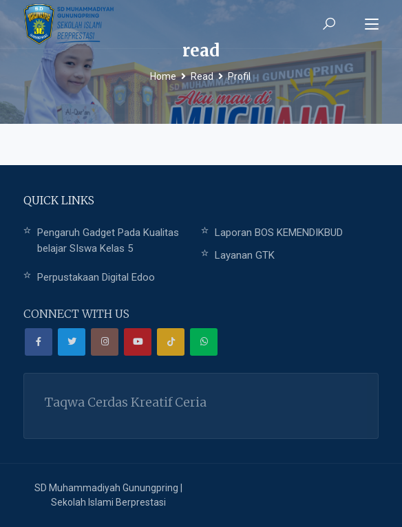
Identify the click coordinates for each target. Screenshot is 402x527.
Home (163, 76)
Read (202, 76)
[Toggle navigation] (372, 25)
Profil (239, 76)
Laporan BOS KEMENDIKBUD (279, 232)
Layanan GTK (245, 255)
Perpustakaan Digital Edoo (96, 277)
